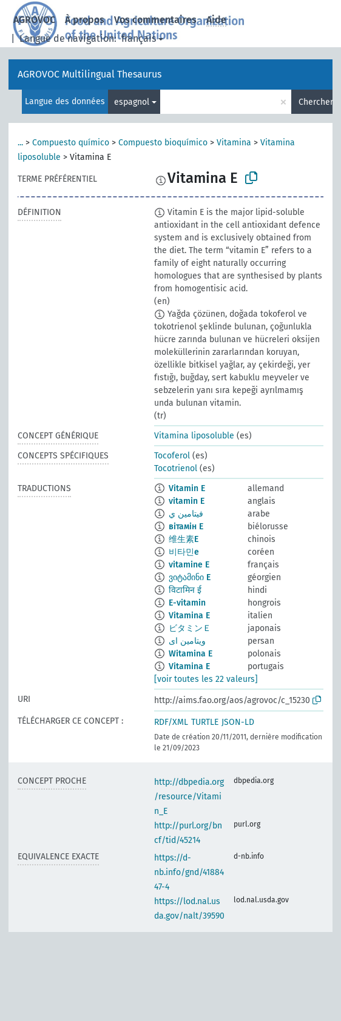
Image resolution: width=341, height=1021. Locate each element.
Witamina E (190, 654)
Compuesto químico (70, 142)
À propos (84, 19)
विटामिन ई (185, 590)
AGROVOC (34, 19)
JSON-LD (237, 722)
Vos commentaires (155, 19)
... (20, 142)
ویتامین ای (187, 641)
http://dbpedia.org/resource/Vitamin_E (189, 796)
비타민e (184, 552)
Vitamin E (187, 488)
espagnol (131, 102)
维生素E (183, 539)
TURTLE (204, 722)
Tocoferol (172, 456)
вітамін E (186, 526)
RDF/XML (171, 722)
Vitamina (234, 142)
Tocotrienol (175, 468)
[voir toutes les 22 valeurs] (206, 679)
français (138, 38)
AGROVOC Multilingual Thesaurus (89, 74)
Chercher (316, 102)
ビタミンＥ (190, 628)
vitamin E (186, 501)
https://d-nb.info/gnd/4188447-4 (189, 872)
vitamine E (189, 565)
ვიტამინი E (190, 577)
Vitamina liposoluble (194, 436)
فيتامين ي (186, 514)
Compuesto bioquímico (163, 142)
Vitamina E (189, 615)
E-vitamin (187, 603)
